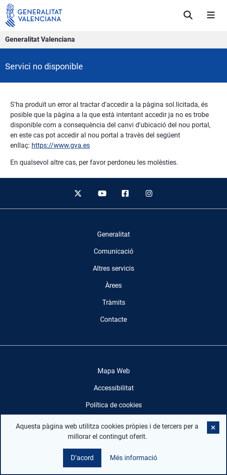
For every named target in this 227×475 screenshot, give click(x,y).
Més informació (133, 458)
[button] (213, 427)
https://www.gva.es (61, 145)
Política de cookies (114, 405)
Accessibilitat (114, 388)
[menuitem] (113, 234)
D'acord (82, 458)
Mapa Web (114, 371)
